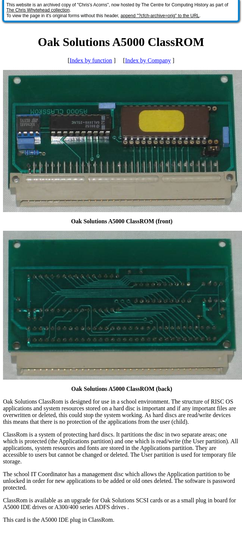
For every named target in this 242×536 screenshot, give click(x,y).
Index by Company (148, 60)
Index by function (90, 60)
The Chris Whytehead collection (37, 10)
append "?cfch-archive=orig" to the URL (160, 15)
